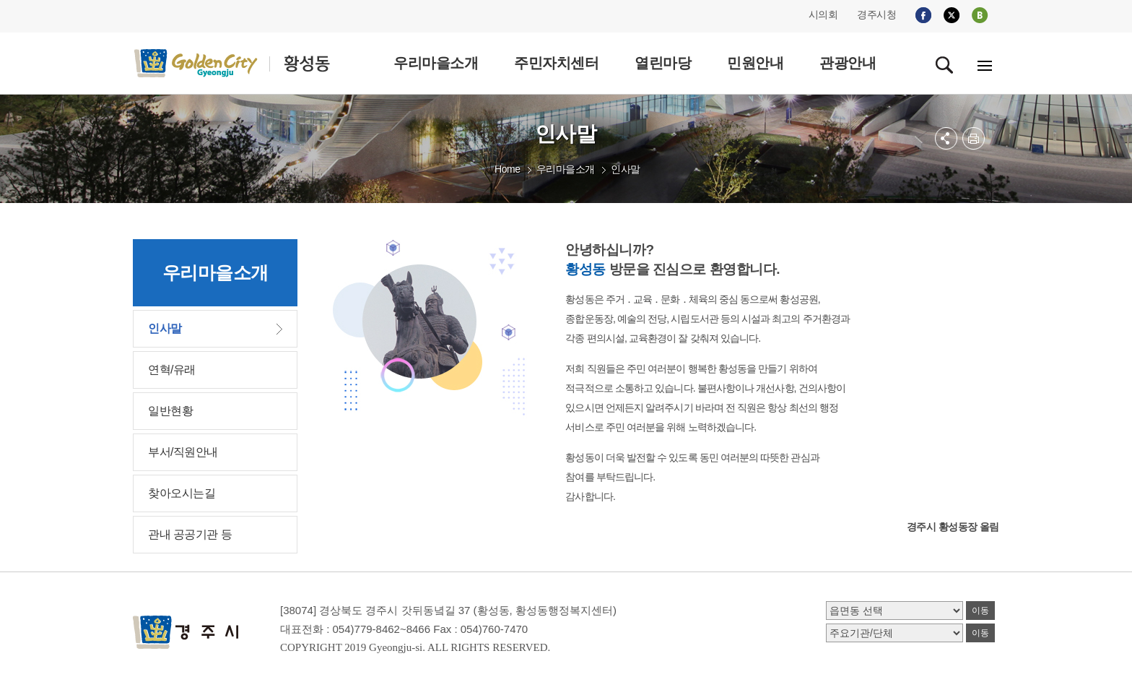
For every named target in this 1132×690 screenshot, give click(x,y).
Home (507, 169)
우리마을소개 (565, 169)
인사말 (625, 169)
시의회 (823, 14)
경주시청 (876, 14)
